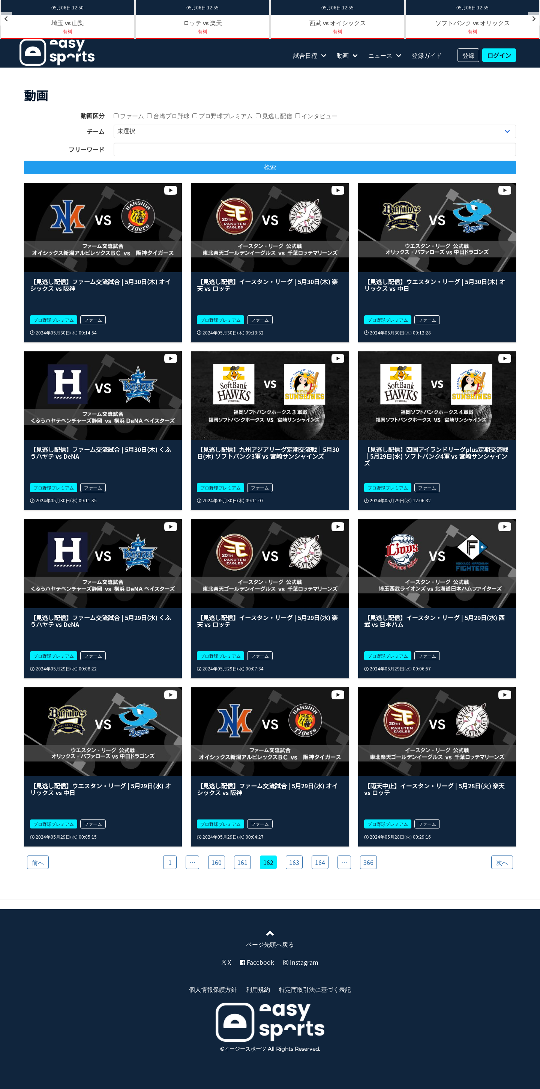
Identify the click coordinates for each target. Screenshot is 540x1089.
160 (217, 862)
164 (320, 862)
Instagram (300, 962)
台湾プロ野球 (168, 115)
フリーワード (87, 149)
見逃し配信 (274, 115)
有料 (67, 31)
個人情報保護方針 (213, 989)
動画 (343, 55)
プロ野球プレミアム (222, 115)
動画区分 (93, 115)
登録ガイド (427, 55)
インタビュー (316, 115)
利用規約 (258, 989)
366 (368, 862)
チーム (96, 131)
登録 (468, 55)
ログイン (499, 55)
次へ (502, 862)
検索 (270, 167)
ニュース (380, 55)
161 (242, 862)
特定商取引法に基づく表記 (315, 989)
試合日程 (305, 55)
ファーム (129, 115)
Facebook (257, 962)
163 (294, 862)
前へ (38, 862)
